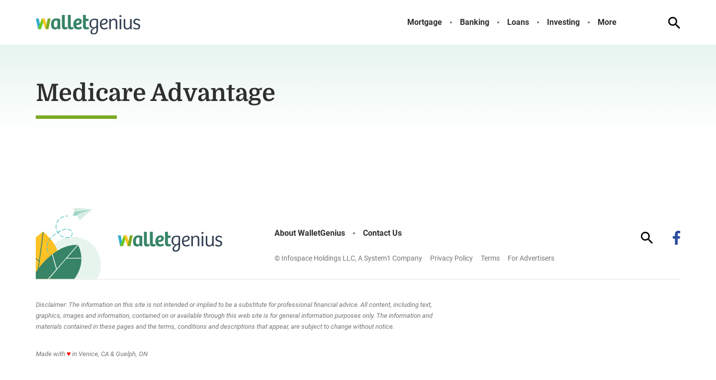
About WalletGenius (309, 233)
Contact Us (382, 233)
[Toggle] (624, 22)
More (607, 22)
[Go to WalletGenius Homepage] (88, 25)
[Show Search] (674, 23)
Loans (518, 22)
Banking (474, 22)
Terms (490, 258)
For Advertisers (531, 258)
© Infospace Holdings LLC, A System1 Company (348, 258)
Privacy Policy (451, 258)
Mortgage (424, 22)
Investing (563, 22)
